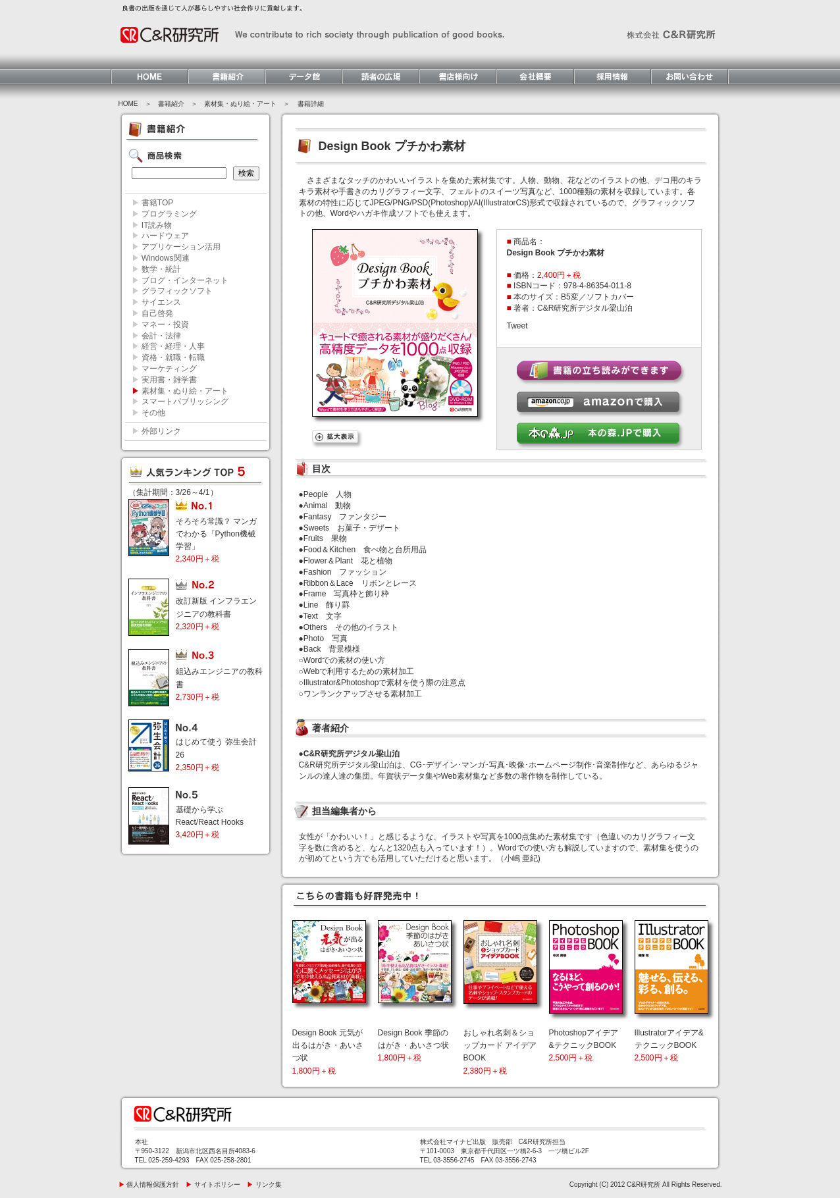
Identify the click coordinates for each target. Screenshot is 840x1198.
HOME (128, 103)
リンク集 (264, 1184)
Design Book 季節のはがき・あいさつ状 (413, 1045)
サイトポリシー (213, 1184)
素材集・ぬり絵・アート (240, 103)
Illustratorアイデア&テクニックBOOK (669, 1045)
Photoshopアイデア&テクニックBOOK (583, 1045)
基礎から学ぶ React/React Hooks (210, 822)
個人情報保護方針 (149, 1184)
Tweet (517, 325)
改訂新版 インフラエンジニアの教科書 (216, 613)
